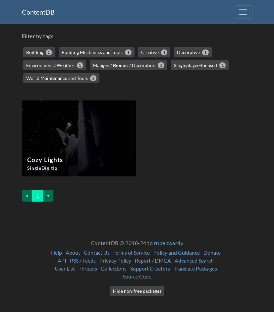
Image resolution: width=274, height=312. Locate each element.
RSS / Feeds (83, 260)
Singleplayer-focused (200, 65)
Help (56, 252)
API (62, 260)
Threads (88, 268)
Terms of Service (131, 252)
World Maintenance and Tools (61, 78)
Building (39, 52)
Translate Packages (195, 268)
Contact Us (97, 252)
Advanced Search (194, 260)
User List (65, 268)
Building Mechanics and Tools (97, 52)
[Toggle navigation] (243, 12)
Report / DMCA (153, 260)
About (73, 252)
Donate (212, 252)
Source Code (137, 276)
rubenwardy (169, 243)
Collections (114, 268)
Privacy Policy (115, 260)
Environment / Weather (54, 65)
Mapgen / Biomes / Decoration (128, 65)
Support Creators (150, 268)
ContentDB (38, 12)
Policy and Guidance (176, 252)
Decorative (193, 52)
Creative (154, 52)
